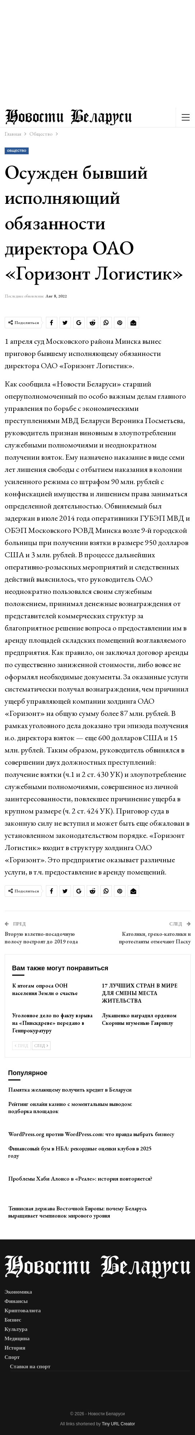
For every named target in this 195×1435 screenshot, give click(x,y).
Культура (16, 1329)
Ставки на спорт (30, 1366)
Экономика (18, 1292)
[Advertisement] (97, 54)
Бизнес (13, 1320)
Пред (21, 1045)
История (15, 1348)
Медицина (17, 1338)
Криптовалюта (23, 1310)
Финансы (16, 1301)
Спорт (12, 1357)
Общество (17, 151)
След (41, 1045)
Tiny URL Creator (118, 1423)
